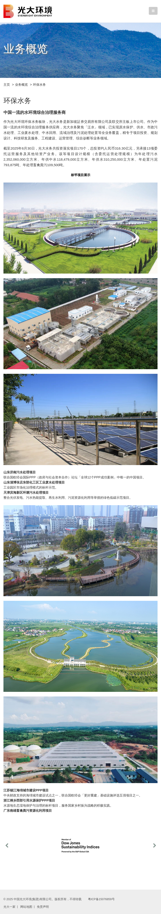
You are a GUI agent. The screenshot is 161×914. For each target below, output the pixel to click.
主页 (6, 84)
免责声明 (43, 906)
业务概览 (21, 84)
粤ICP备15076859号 (101, 899)
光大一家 (9, 906)
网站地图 (26, 906)
